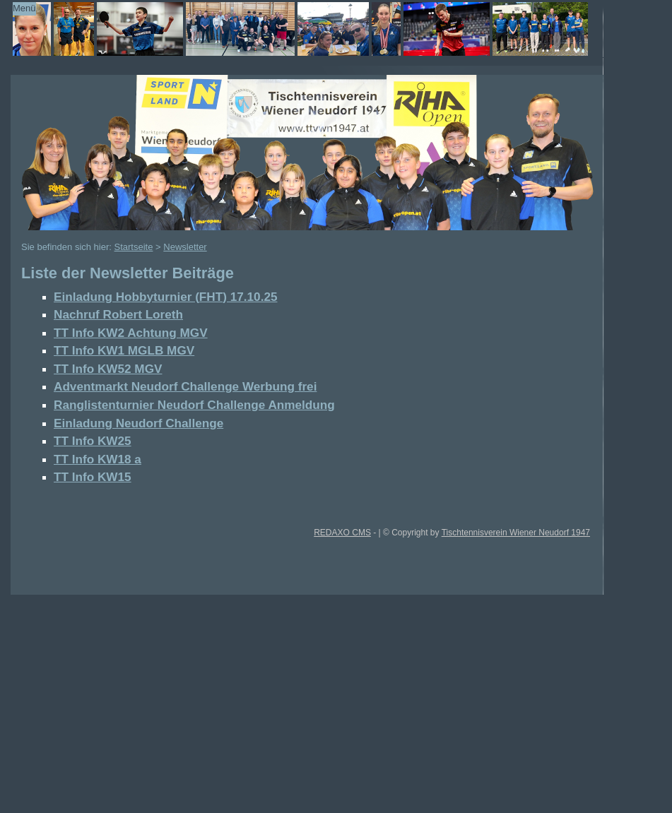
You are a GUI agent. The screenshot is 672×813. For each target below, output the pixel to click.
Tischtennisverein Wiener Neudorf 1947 (516, 533)
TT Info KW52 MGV (108, 369)
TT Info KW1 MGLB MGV (124, 350)
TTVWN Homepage (289, 29)
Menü (24, 8)
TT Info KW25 (92, 441)
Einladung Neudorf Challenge (138, 423)
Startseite (133, 247)
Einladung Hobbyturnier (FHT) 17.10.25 (165, 297)
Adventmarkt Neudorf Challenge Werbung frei (185, 386)
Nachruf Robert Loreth (118, 314)
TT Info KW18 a (97, 459)
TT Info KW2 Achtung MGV (131, 333)
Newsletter (184, 247)
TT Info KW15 (92, 477)
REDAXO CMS (342, 533)
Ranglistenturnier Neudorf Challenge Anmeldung (194, 405)
